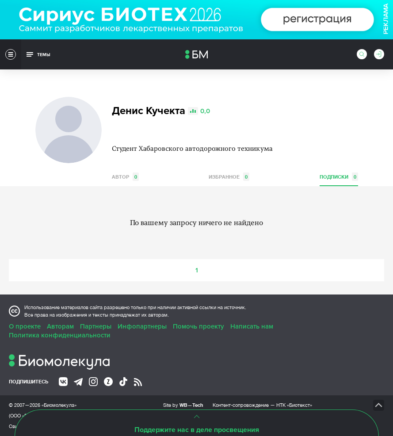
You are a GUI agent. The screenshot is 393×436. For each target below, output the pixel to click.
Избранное (229, 176)
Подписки (339, 176)
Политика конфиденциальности (60, 335)
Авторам (60, 326)
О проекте (25, 326)
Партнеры (95, 326)
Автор (125, 176)
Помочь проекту (198, 326)
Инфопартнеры (142, 326)
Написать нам (251, 326)
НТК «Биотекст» (294, 405)
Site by (183, 405)
